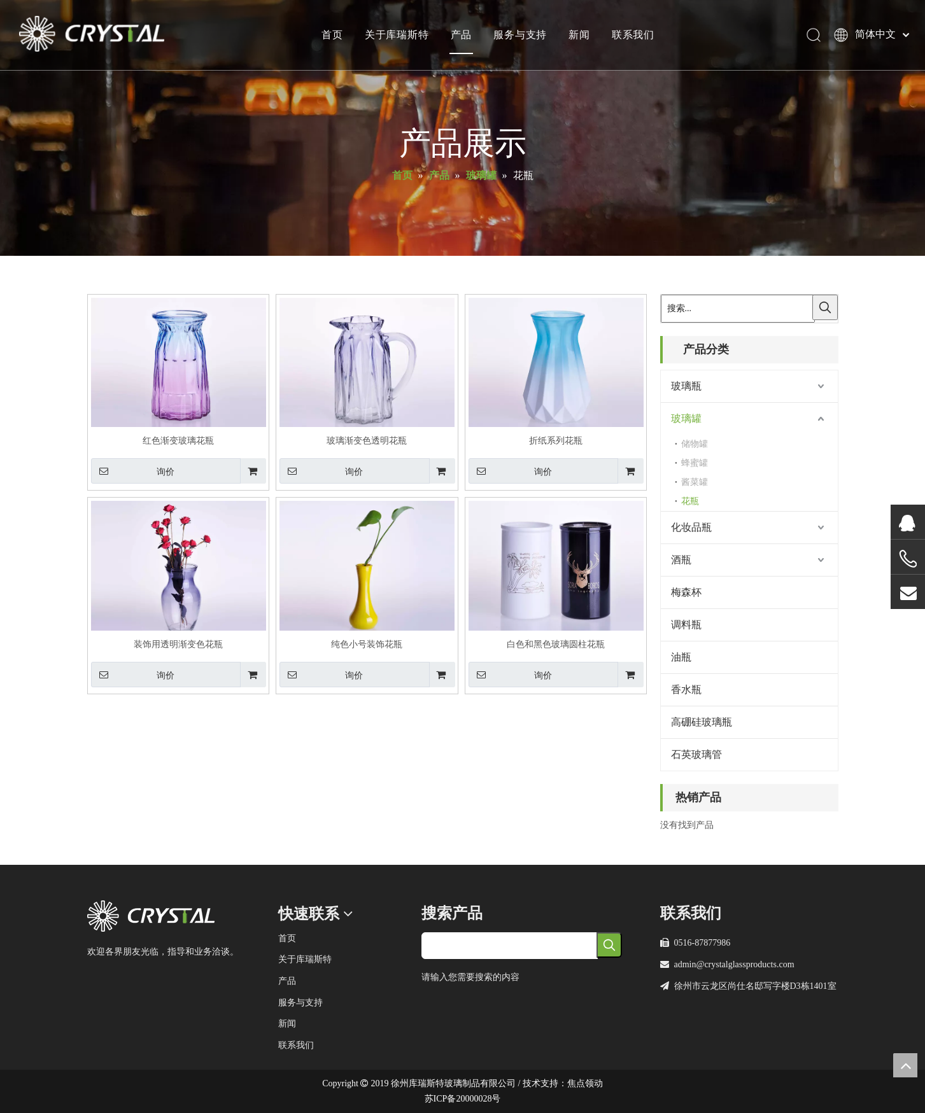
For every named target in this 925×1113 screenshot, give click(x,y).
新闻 (579, 35)
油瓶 (681, 657)
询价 (132, 471)
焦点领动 (585, 1083)
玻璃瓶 (686, 386)
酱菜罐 (694, 482)
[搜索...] (738, 309)
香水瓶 (686, 689)
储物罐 (694, 444)
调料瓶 (686, 624)
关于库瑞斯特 (396, 35)
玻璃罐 (686, 418)
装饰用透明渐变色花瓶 (178, 644)
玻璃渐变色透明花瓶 (367, 440)
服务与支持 (519, 35)
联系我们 (632, 35)
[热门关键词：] (825, 307)
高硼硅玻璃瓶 (701, 722)
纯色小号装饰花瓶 (366, 644)
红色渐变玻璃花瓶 (178, 440)
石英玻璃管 (696, 754)
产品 (461, 35)
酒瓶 (681, 559)
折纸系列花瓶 (556, 440)
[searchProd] (509, 945)
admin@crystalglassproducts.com (734, 964)
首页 (331, 35)
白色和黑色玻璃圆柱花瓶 (556, 644)
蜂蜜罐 (694, 463)
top (905, 1065)
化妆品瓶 (691, 527)
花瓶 (690, 501)
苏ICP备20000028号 (463, 1098)
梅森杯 (686, 592)
